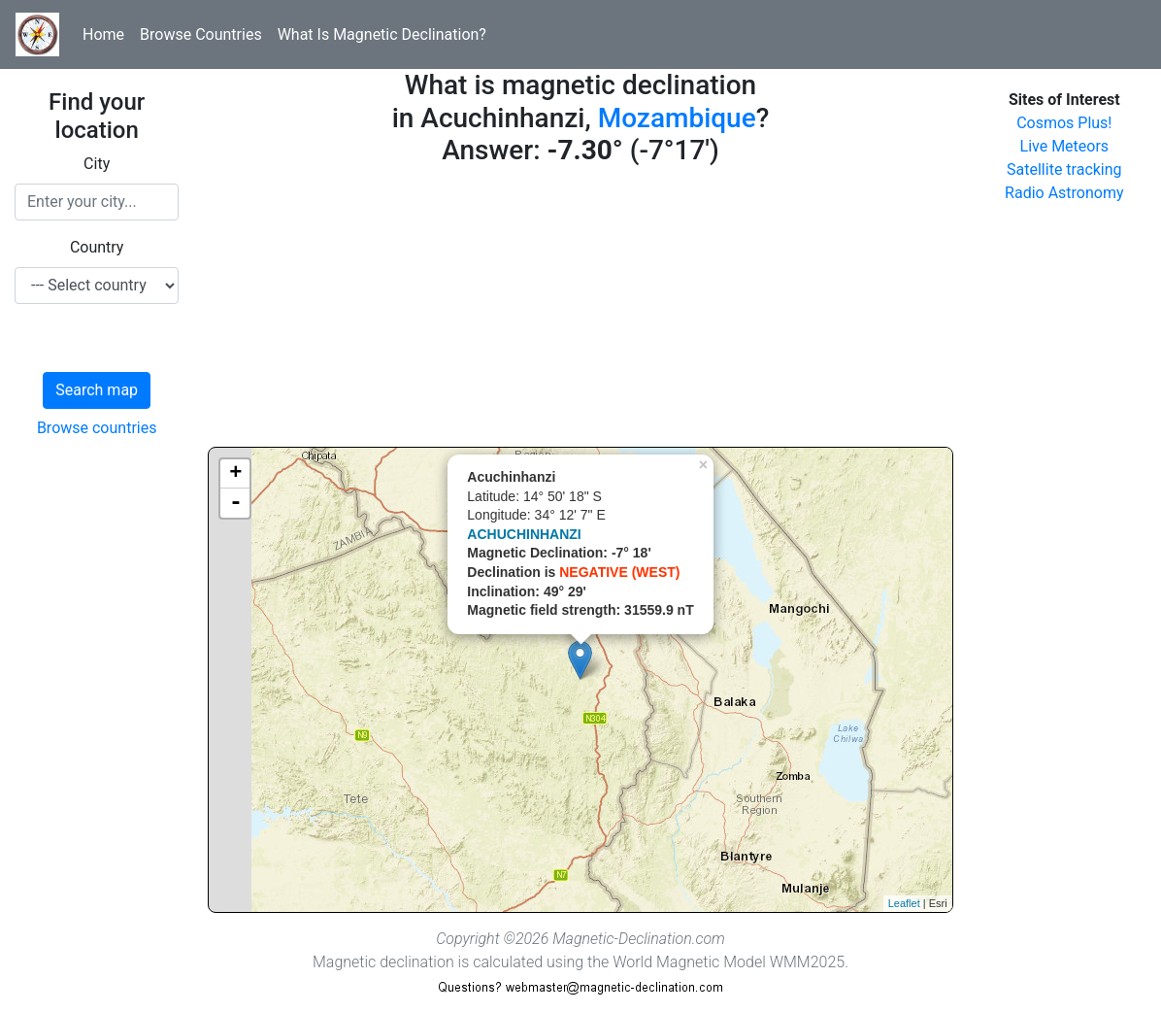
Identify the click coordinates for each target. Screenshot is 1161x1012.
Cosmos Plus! (1063, 123)
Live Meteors (1065, 146)
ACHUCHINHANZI (523, 534)
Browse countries (97, 428)
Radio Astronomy (1064, 193)
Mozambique (677, 118)
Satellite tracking (1064, 169)
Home (103, 34)
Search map (96, 390)
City (96, 163)
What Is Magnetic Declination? (382, 34)
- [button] (236, 503)
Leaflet (904, 903)
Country (97, 247)
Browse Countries (201, 34)
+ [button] (235, 474)
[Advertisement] (580, 311)
